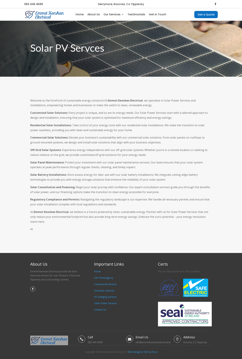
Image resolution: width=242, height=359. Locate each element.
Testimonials (136, 14)
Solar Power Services (105, 303)
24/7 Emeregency (103, 277)
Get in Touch (157, 14)
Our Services (112, 14)
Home (80, 14)
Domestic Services (104, 290)
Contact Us (100, 309)
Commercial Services (105, 284)
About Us (93, 14)
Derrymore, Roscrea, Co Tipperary (121, 4)
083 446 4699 (33, 4)
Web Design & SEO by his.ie (142, 351)
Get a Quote (206, 14)
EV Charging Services (105, 296)
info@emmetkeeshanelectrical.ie (153, 342)
